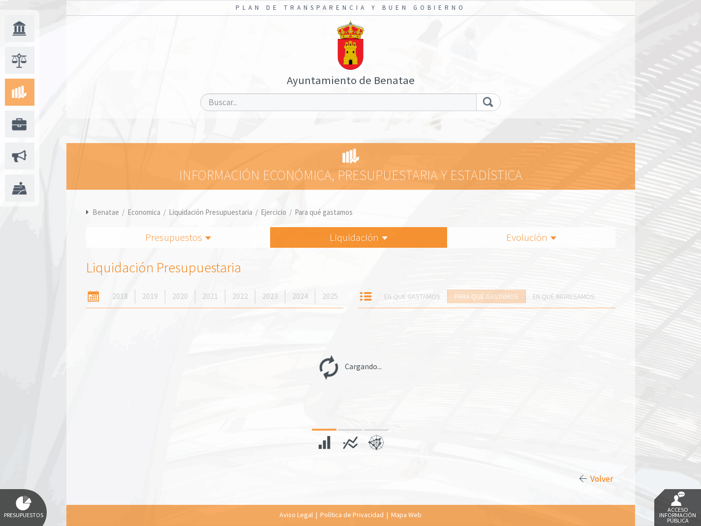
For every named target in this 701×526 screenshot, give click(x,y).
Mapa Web (406, 514)
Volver (601, 478)
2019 (150, 296)
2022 (240, 296)
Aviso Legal (296, 514)
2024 (300, 296)
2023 (270, 296)
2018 (120, 296)
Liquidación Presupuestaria (210, 212)
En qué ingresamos (564, 296)
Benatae (105, 212)
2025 (330, 296)
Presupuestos (178, 237)
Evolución (531, 237)
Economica (143, 212)
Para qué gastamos (324, 212)
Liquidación (359, 237)
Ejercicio (273, 212)
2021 (210, 296)
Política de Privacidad (352, 514)
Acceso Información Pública (677, 508)
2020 (180, 296)
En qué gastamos (412, 296)
